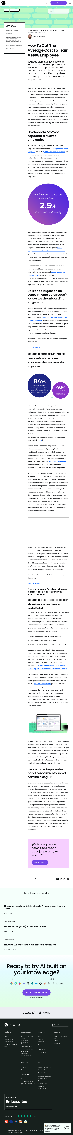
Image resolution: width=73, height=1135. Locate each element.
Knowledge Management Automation (25, 1042)
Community (41, 1049)
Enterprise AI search (27, 1046)
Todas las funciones (11, 1044)
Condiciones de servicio (13, 1130)
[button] (70, 3)
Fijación (7, 1036)
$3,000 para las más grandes (54, 152)
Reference (41, 1041)
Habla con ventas (40, 862)
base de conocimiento (42, 684)
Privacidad (43, 1130)
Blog (39, 1044)
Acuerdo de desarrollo (30, 1130)
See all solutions (26, 1056)
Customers (41, 1039)
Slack (39, 1081)
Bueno (67, 1128)
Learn (39, 1036)
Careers (23, 1067)
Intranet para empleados (25, 1052)
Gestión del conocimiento (42, 1073)
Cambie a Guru (42, 1070)
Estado (56, 1040)
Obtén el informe (34, 347)
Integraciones (9, 1039)
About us (23, 1070)
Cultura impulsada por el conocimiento (44, 1077)
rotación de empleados (57, 461)
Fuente (39, 440)
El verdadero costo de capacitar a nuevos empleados (12, 32)
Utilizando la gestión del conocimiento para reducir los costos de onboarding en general (13, 39)
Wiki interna (8, 1047)
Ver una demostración (59, 3)
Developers (41, 1047)
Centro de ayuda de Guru (60, 1037)
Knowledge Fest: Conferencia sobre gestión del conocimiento (43, 1086)
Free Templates (42, 1052)
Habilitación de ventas (44, 1067)
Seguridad (57, 1043)
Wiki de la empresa (27, 1049)
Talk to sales (24, 1079)
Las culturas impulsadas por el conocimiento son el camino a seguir (14, 47)
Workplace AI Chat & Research (27, 1037)
